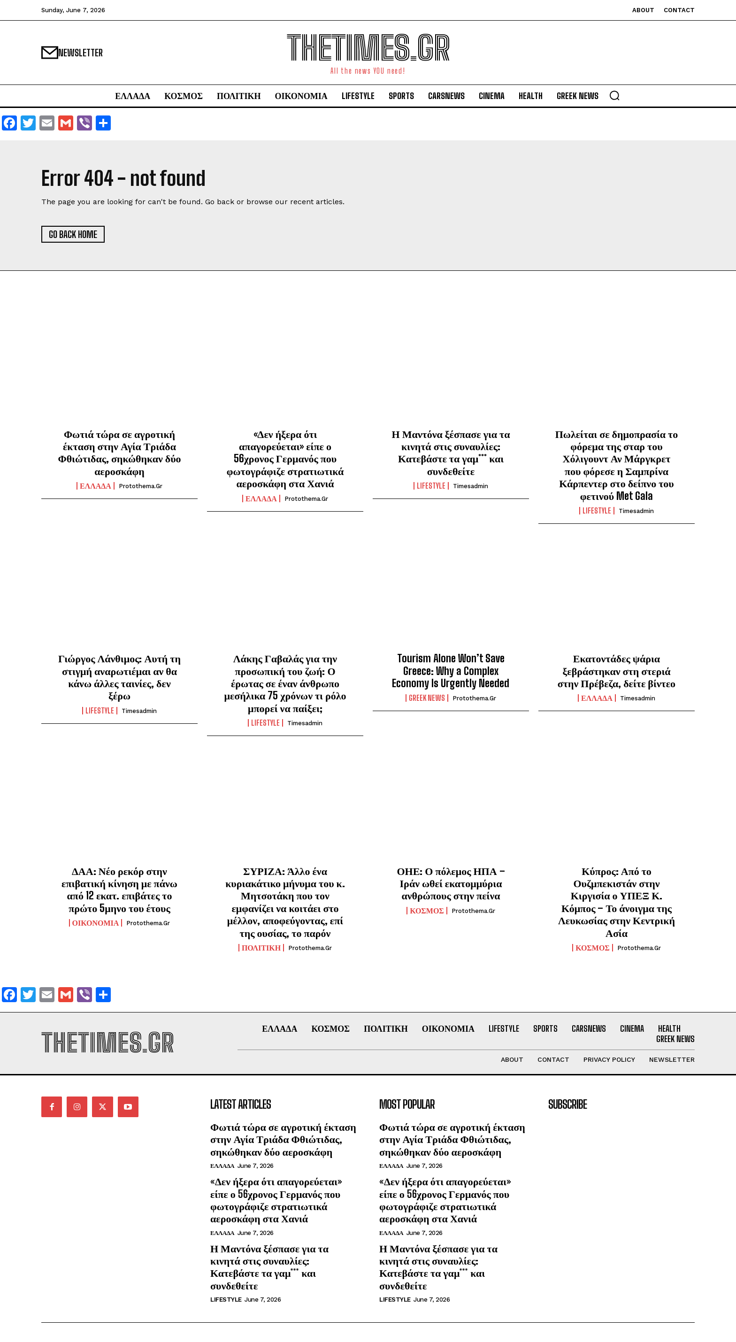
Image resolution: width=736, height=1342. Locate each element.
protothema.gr (140, 486)
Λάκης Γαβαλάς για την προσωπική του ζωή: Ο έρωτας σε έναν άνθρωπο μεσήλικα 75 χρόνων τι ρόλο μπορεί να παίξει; (285, 683)
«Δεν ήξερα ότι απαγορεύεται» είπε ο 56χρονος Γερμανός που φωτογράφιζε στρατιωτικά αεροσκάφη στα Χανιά (285, 459)
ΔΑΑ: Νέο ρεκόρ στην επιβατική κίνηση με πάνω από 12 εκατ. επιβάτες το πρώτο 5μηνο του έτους (119, 889)
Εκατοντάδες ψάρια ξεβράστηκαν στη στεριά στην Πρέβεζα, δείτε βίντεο (616, 671)
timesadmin (470, 486)
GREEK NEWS (427, 698)
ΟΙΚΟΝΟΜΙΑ (95, 923)
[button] (614, 95)
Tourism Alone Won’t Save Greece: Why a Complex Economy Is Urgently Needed (450, 671)
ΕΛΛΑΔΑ (95, 486)
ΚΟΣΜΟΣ (427, 910)
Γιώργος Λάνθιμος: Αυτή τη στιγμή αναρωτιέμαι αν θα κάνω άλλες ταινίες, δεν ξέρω (119, 677)
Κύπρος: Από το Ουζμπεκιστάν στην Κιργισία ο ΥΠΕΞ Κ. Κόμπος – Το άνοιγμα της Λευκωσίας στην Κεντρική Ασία (616, 902)
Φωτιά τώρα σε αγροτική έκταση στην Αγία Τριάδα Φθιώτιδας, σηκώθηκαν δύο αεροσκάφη (119, 452)
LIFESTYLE (431, 486)
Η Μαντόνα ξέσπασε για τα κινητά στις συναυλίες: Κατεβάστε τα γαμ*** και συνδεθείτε (451, 452)
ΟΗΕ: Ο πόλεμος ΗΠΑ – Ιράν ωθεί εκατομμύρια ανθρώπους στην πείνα (451, 883)
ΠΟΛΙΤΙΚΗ (261, 947)
